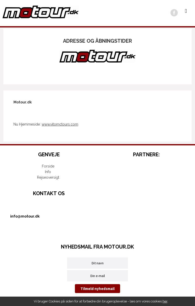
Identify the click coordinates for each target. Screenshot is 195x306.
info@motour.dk (25, 216)
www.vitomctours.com (60, 124)
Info (48, 172)
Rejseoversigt (48, 177)
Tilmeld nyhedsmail (97, 288)
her (164, 301)
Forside (48, 166)
